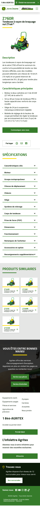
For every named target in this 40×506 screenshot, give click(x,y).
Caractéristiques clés (13, 166)
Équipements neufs (9, 398)
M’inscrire (20, 456)
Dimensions (9, 227)
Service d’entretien (20, 384)
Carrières (25, 403)
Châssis (7, 193)
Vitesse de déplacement (14, 186)
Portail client (20, 432)
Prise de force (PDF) (13, 220)
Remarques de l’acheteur (15, 241)
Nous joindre (27, 411)
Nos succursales (14, 481)
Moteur (7, 173)
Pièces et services (9, 406)
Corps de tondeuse (12, 213)
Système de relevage (13, 207)
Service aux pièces (20, 377)
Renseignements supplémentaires (19, 254)
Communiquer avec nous (20, 130)
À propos (25, 399)
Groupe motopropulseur (14, 179)
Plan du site (19, 501)
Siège (6, 200)
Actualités (26, 407)
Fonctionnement (11, 234)
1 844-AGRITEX (7, 2)
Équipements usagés (10, 402)
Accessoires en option (13, 248)
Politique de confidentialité (10, 500)
